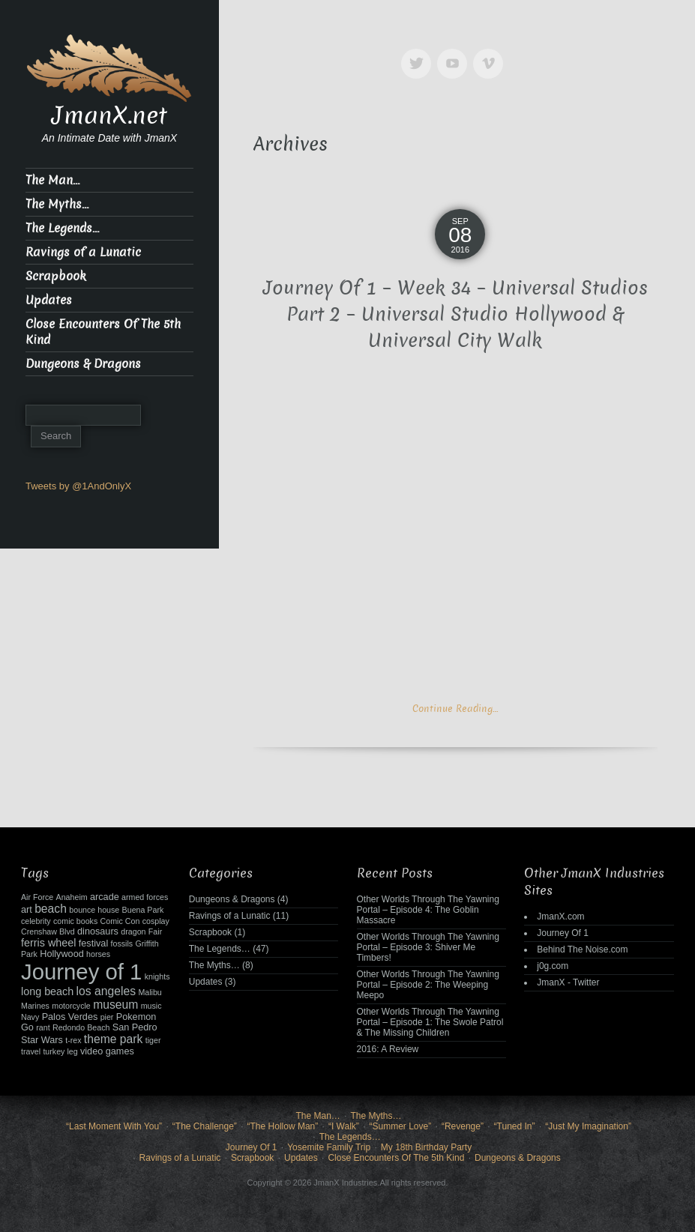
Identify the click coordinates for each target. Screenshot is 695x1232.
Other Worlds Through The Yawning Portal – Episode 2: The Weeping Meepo (428, 984)
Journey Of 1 (563, 933)
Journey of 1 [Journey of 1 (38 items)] (81, 971)
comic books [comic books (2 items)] (75, 921)
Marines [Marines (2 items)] (35, 1005)
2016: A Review (388, 1049)
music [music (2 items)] (151, 1005)
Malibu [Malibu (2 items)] (149, 992)
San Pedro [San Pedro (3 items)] (134, 1027)
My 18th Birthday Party (426, 1147)
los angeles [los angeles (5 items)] (106, 991)
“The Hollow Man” (283, 1126)
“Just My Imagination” (588, 1126)
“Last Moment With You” (114, 1126)
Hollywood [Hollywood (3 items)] (61, 954)
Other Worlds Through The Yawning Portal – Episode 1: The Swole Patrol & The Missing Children (430, 1022)
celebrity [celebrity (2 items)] (36, 921)
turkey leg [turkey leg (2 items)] (60, 1051)
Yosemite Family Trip (328, 1147)
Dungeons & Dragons (83, 364)
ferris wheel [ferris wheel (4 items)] (48, 943)
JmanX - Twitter (568, 982)
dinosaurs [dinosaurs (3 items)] (97, 931)
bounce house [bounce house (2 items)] (94, 909)
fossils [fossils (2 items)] (122, 943)
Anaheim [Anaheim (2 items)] (72, 897)
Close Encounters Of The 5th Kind (103, 332)
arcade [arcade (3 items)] (104, 897)
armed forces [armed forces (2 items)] (144, 897)
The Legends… (62, 228)
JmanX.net (109, 115)
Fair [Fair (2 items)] (155, 931)
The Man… (52, 180)
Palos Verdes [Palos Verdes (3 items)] (70, 1017)
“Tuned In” (514, 1126)
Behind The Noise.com (582, 949)
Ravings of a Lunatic (83, 252)
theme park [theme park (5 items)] (113, 1039)
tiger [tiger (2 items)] (153, 1040)
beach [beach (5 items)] (50, 908)
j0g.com (552, 966)
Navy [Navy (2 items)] (30, 1016)
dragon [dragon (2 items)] (133, 931)
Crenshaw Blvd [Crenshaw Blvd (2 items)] (48, 931)
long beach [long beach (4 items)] (47, 991)
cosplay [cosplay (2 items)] (155, 921)
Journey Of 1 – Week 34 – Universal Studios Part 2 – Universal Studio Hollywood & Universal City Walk (455, 314)
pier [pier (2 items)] (107, 1016)
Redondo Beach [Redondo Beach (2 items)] (80, 1027)
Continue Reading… (455, 708)
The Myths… (56, 204)
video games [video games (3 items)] (107, 1051)
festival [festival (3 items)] (93, 943)
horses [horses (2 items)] (98, 953)
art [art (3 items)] (26, 910)
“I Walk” (343, 1126)
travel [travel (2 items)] (30, 1051)
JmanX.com (560, 916)
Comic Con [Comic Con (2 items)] (120, 921)
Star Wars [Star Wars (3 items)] (42, 1040)
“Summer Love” (401, 1126)
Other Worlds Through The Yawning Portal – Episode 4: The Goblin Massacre (428, 909)
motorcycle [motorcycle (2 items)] (71, 1005)
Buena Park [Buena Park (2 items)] (143, 909)
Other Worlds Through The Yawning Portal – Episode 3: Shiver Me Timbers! (428, 947)
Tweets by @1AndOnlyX (78, 486)
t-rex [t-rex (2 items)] (73, 1040)
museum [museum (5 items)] (115, 1004)
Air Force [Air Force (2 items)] (37, 897)
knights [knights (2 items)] (157, 976)
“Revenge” (463, 1126)
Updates (48, 300)
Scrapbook (55, 276)
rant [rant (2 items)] (42, 1027)
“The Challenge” (204, 1126)
